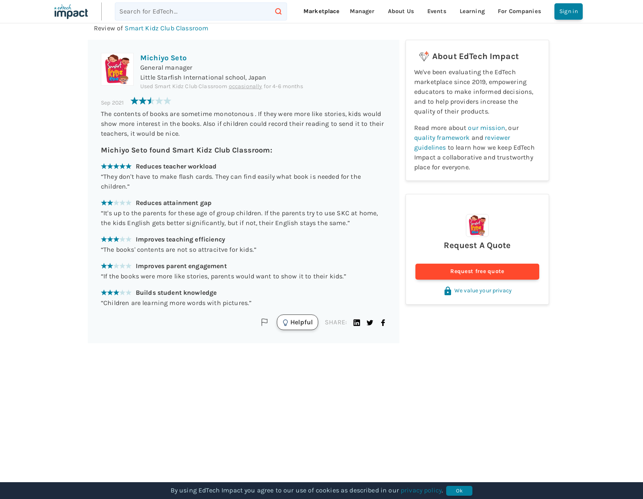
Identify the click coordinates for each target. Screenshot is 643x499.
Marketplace (321, 11)
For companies (519, 11)
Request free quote (477, 272)
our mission (486, 128)
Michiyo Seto (163, 57)
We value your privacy (477, 290)
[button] (356, 322)
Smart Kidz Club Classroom (167, 28)
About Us (401, 11)
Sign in (568, 11)
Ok (459, 491)
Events (437, 11)
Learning (472, 11)
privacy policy (421, 490)
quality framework (442, 137)
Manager (362, 11)
